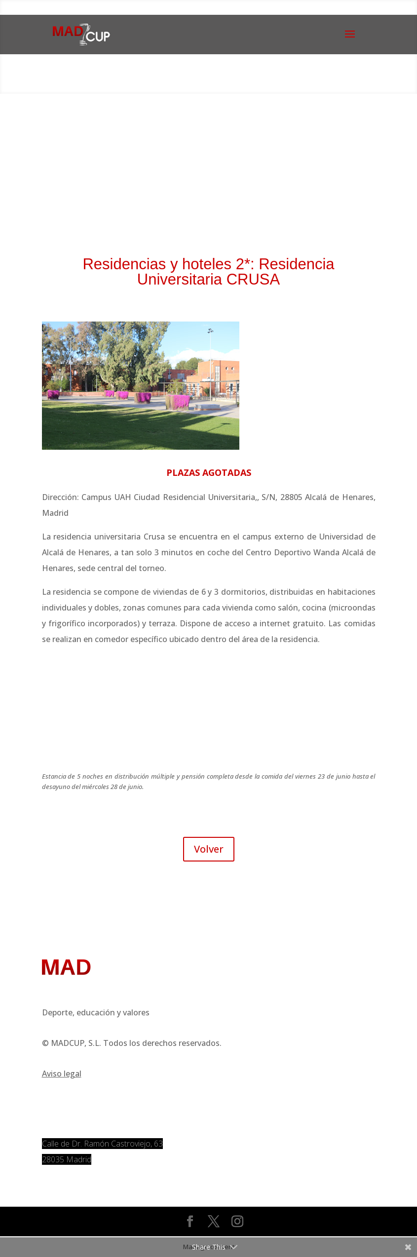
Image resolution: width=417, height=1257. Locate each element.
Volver (209, 849)
